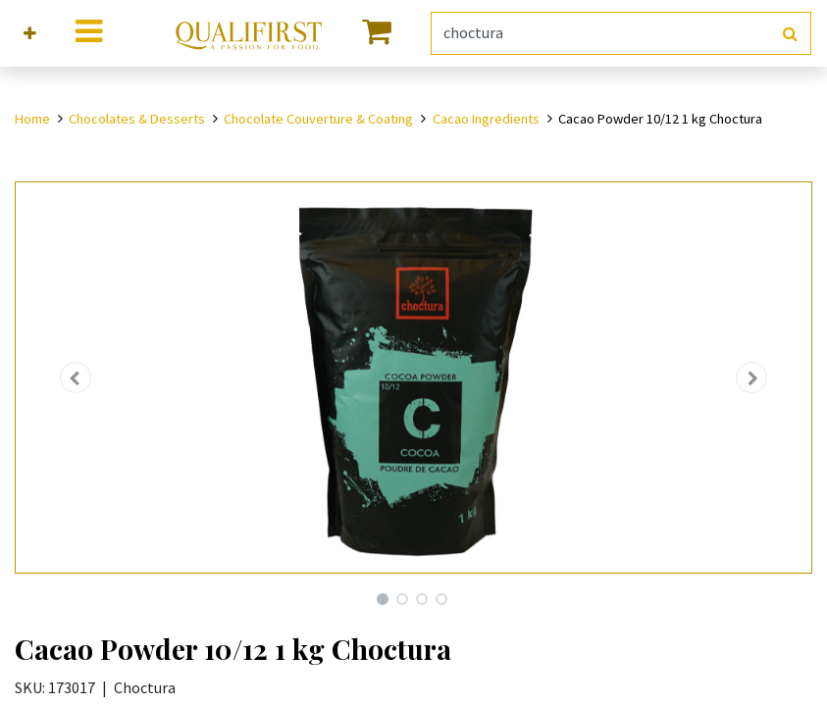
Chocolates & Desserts (137, 118)
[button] (30, 34)
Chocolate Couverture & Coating (318, 118)
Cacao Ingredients (486, 118)
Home (32, 118)
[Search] (790, 34)
